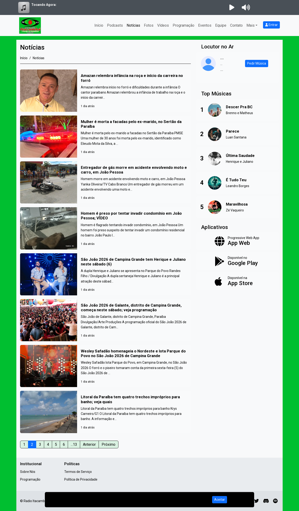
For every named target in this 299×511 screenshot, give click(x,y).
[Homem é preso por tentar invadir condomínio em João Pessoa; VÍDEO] (105, 228)
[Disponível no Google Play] (237, 261)
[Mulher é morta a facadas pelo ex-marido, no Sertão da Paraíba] (105, 137)
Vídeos (163, 25)
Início (98, 25)
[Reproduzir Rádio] (231, 7)
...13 (74, 444)
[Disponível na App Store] (237, 281)
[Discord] (266, 501)
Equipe (220, 25)
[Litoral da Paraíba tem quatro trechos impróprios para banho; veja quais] (105, 412)
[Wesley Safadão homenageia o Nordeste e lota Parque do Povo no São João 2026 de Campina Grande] (105, 366)
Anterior (89, 444)
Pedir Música (256, 63)
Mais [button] (250, 25)
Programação (183, 25)
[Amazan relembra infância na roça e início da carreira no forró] (105, 90)
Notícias (133, 25)
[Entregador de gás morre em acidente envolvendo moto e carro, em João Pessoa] (105, 182)
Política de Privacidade (80, 479)
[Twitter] (256, 501)
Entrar (271, 25)
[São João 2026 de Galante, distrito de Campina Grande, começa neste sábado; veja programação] (105, 320)
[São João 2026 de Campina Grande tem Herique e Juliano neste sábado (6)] (105, 274)
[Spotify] (275, 501)
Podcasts (115, 25)
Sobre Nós (27, 472)
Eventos (204, 25)
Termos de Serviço (78, 472)
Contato (236, 25)
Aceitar (219, 499)
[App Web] (237, 241)
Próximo (108, 444)
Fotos (148, 25)
